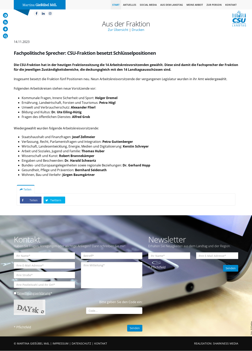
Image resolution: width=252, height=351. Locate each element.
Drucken (138, 30)
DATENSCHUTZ (81, 343)
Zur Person (214, 4)
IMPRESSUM (61, 343)
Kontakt (231, 4)
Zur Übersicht (118, 30)
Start (116, 4)
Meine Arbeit (194, 4)
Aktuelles (129, 4)
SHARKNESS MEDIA (225, 343)
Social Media (148, 4)
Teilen (26, 189)
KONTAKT (100, 343)
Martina (39, 5)
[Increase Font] (5, 29)
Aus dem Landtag (171, 4)
